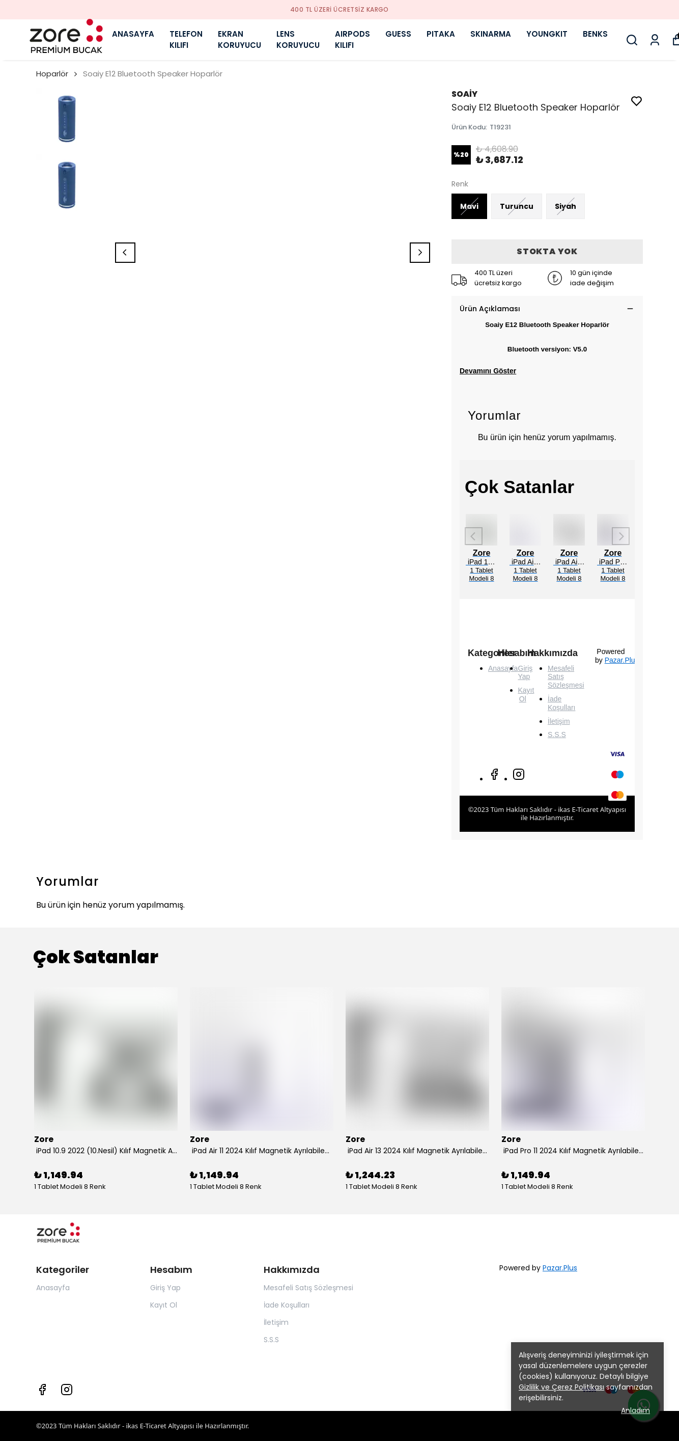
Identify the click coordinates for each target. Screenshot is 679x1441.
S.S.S (557, 734)
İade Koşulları (561, 703)
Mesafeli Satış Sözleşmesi (308, 1288)
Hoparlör (52, 73)
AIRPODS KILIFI (352, 40)
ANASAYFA (133, 34)
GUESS (398, 34)
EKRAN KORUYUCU (239, 40)
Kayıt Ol (526, 694)
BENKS (595, 34)
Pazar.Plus (622, 660)
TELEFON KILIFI (186, 40)
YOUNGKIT (547, 34)
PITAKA (441, 34)
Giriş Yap (525, 672)
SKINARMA (490, 34)
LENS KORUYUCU (298, 40)
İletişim (559, 721)
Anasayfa (53, 1288)
